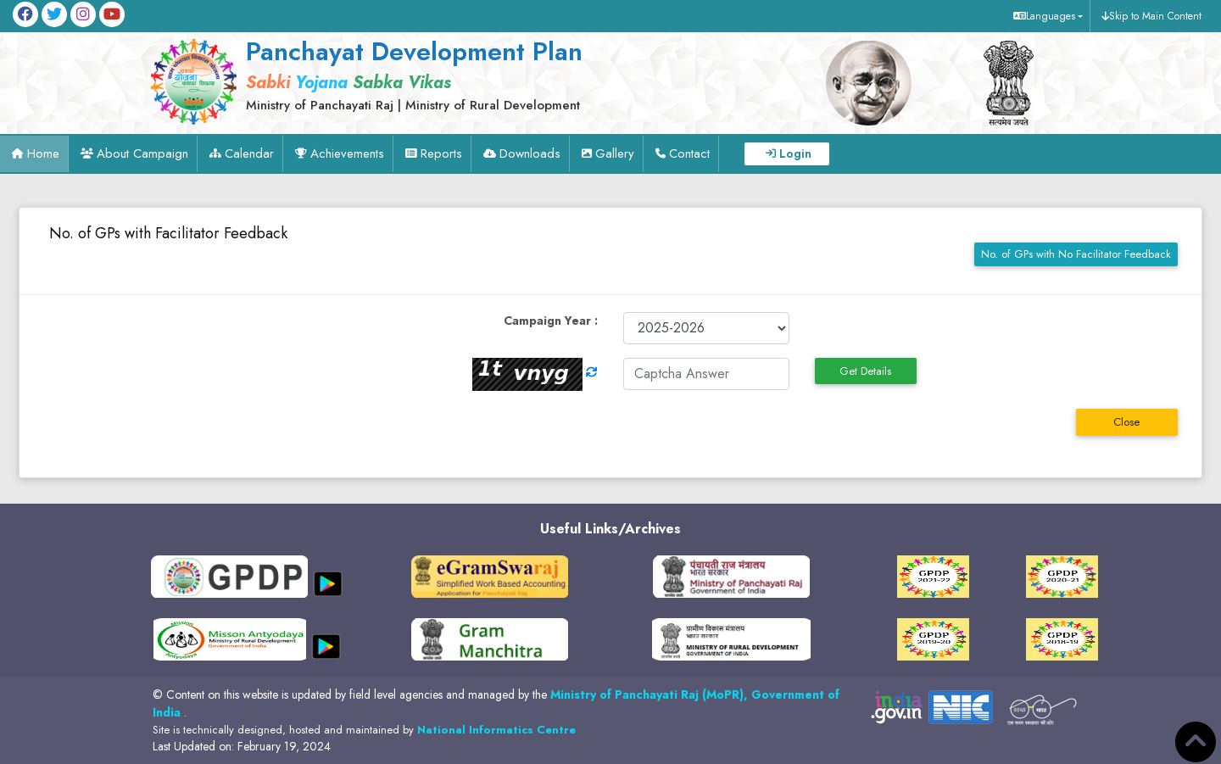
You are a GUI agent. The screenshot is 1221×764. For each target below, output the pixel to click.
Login (795, 153)
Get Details (865, 371)
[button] (1046, 16)
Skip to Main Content (1155, 16)
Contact (689, 153)
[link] (449, 73)
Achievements (347, 153)
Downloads (529, 153)
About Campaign (142, 153)
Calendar (249, 153)
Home (43, 153)
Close (1126, 422)
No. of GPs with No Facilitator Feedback (1076, 254)
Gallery (614, 153)
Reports (441, 153)
